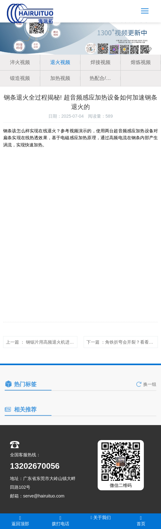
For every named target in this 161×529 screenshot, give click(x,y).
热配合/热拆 (103, 78)
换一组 (149, 387)
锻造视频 (20, 78)
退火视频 (60, 62)
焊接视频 (100, 62)
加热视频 (60, 78)
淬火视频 (20, 62)
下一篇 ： (122, 342)
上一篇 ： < (41, 342)
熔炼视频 (141, 62)
